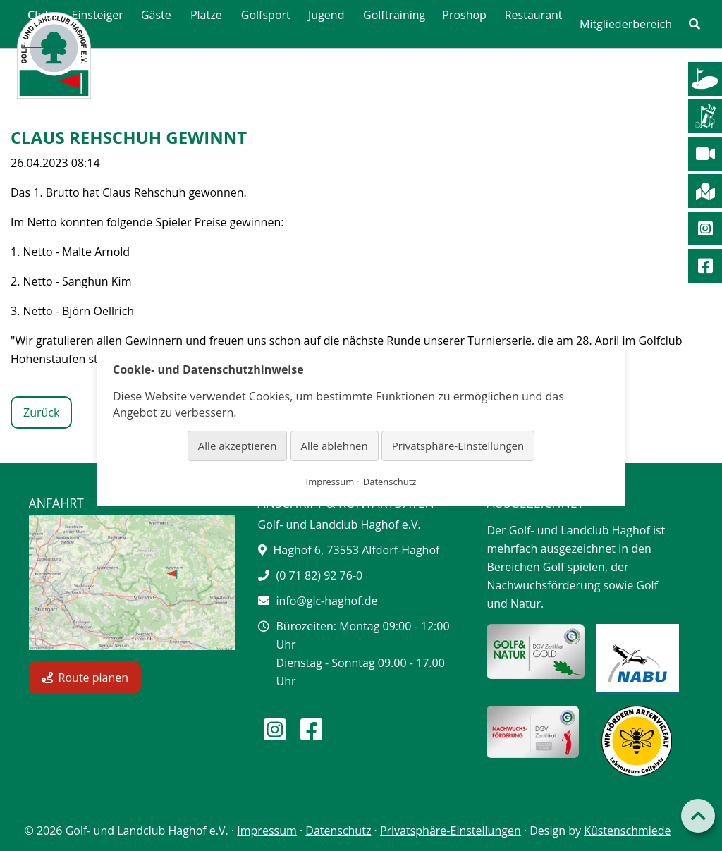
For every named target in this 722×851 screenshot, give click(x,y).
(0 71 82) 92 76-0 (319, 575)
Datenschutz (338, 830)
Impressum (266, 830)
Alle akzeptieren (237, 446)
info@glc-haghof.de (327, 600)
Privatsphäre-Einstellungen (450, 830)
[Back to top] (698, 816)
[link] (694, 24)
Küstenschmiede (627, 830)
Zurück (41, 412)
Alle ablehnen (334, 446)
